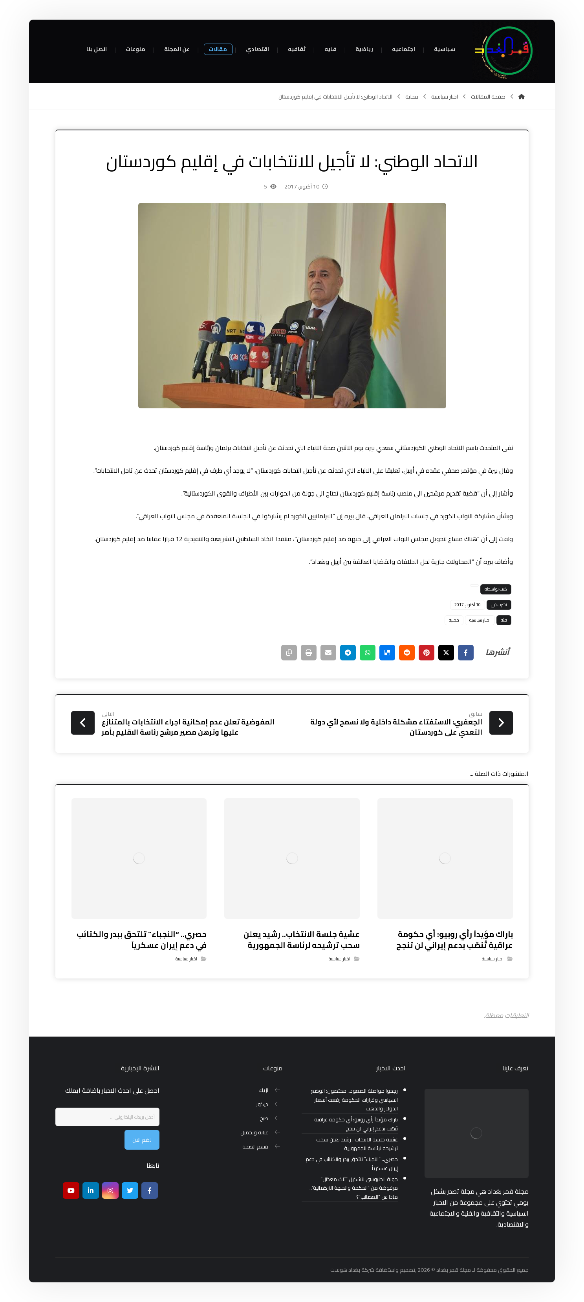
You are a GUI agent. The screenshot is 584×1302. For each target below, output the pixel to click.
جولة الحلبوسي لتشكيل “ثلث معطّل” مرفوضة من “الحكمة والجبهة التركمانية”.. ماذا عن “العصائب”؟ (353, 1188)
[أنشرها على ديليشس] (387, 652)
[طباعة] (309, 652)
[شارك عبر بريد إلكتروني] (328, 652)
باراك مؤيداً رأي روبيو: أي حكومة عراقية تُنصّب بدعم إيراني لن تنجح (356, 1124)
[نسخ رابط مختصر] (289, 652)
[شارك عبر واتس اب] (367, 652)
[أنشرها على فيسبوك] (466, 652)
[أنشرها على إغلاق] (446, 652)
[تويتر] (130, 1190)
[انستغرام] (110, 1190)
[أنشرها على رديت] (407, 652)
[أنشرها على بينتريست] (426, 652)
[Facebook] (149, 1190)
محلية (454, 620)
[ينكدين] (90, 1190)
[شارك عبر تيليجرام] (348, 652)
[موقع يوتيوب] (71, 1190)
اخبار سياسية (480, 620)
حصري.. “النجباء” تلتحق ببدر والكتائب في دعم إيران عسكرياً (352, 1164)
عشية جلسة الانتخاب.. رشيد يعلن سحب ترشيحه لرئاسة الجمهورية (357, 1144)
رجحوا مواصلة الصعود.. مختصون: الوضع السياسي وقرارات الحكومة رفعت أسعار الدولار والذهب (354, 1100)
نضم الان (142, 1140)
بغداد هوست (345, 1270)
